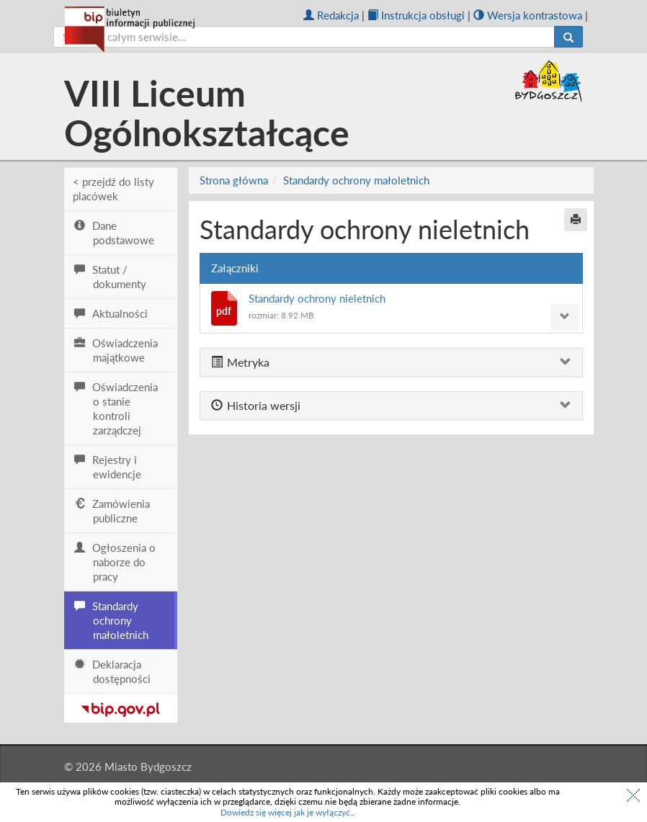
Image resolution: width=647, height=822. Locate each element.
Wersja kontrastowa (527, 15)
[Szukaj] (568, 37)
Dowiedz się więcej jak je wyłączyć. (286, 812)
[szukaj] (304, 37)
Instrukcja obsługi (416, 15)
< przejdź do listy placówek (113, 188)
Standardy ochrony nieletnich (317, 298)
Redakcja (331, 15)
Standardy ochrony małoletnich (356, 180)
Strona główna (234, 180)
